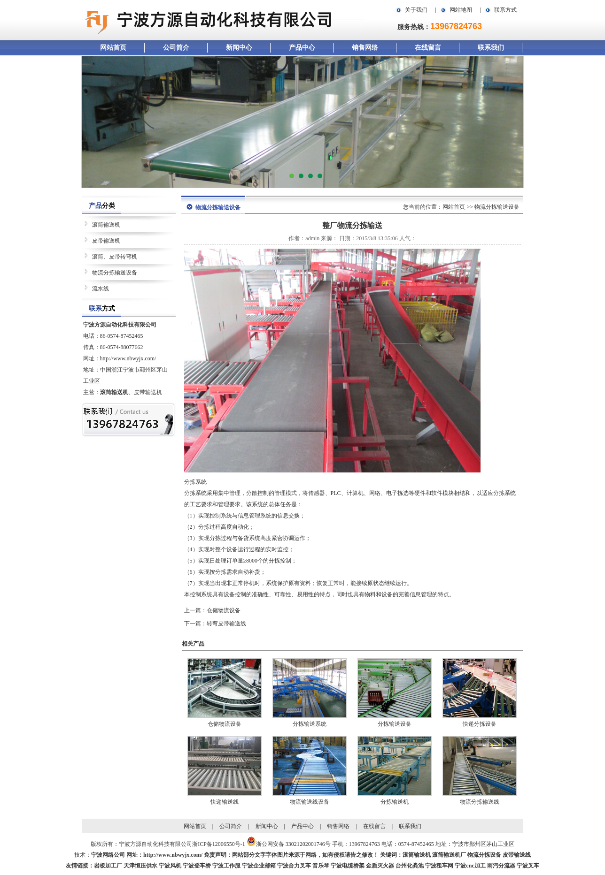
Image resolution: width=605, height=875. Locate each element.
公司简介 (176, 47)
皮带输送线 (517, 855)
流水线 (100, 288)
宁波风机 (170, 865)
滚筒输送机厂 (449, 855)
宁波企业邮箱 (259, 865)
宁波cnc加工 (470, 865)
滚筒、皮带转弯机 (114, 256)
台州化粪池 (410, 865)
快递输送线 (224, 802)
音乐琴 (320, 865)
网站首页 (113, 47)
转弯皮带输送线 (226, 623)
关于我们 (416, 10)
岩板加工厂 (108, 865)
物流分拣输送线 (479, 802)
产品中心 (302, 47)
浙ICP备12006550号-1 (218, 844)
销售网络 (365, 47)
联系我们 (491, 47)
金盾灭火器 (380, 865)
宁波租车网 (439, 865)
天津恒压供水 (140, 865)
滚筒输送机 (106, 224)
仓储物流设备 (223, 610)
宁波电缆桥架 (348, 865)
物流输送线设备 (309, 802)
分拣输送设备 (394, 724)
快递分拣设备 (479, 724)
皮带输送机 (106, 240)
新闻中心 (239, 47)
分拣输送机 (394, 802)
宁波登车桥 (197, 865)
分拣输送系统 (309, 724)
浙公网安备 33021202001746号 (293, 844)
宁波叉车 (528, 865)
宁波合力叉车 (294, 865)
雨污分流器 (501, 865)
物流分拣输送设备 (114, 272)
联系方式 (505, 10)
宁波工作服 (226, 865)
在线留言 (428, 47)
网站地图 (461, 10)
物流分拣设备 (484, 855)
